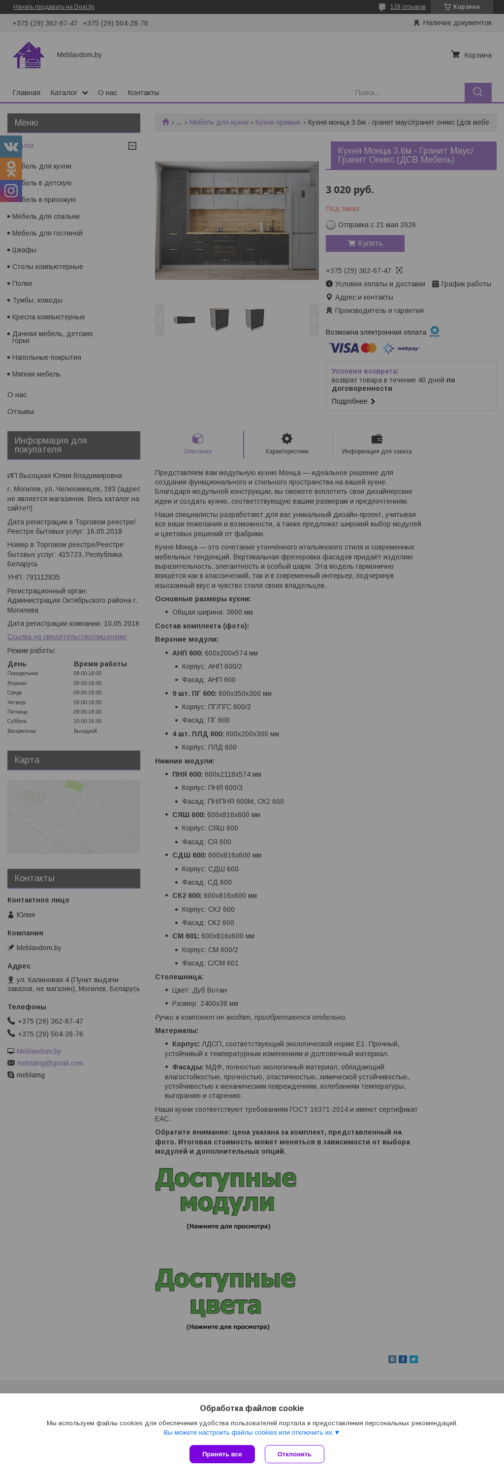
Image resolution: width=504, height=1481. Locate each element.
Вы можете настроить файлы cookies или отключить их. (248, 1432)
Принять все (222, 1454)
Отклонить (295, 1454)
